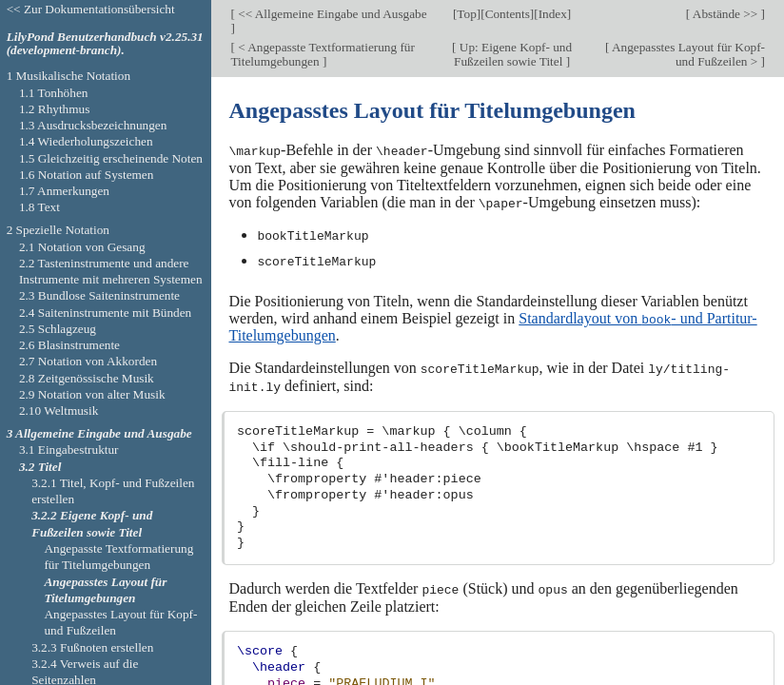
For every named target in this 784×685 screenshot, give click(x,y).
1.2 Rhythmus (54, 109)
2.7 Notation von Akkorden (88, 361)
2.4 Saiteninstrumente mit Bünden (105, 312)
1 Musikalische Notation (68, 75)
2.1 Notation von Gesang (82, 247)
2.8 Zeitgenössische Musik (86, 378)
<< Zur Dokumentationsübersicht (91, 9)
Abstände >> (725, 14)
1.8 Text (39, 207)
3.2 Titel (40, 467)
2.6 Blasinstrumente (69, 345)
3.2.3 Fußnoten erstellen (92, 647)
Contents (507, 14)
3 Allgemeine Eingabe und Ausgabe (99, 433)
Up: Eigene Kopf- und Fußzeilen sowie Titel (513, 54)
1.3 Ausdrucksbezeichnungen (93, 125)
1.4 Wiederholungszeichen (86, 141)
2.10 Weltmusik (58, 410)
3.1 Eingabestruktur (69, 449)
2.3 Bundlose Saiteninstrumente (99, 295)
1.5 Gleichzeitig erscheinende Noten (111, 158)
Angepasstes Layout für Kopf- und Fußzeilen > (687, 54)
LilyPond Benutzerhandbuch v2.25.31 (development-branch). (105, 43)
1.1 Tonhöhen (53, 93)
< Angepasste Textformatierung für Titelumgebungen (322, 54)
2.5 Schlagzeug (57, 329)
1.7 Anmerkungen (64, 191)
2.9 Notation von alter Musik (92, 394)
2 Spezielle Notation (58, 230)
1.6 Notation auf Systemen (86, 174)
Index (553, 14)
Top (466, 14)
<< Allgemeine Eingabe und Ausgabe (331, 14)
